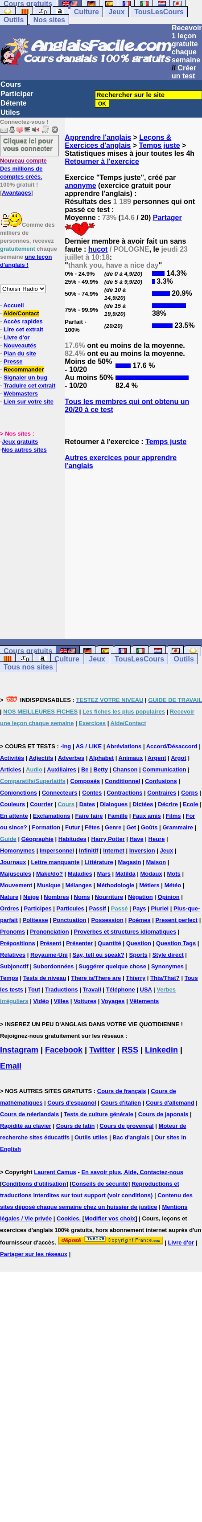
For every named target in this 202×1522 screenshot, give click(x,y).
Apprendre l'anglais (98, 137)
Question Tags (176, 943)
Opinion (169, 897)
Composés (85, 781)
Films (173, 815)
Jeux (116, 12)
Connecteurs (59, 792)
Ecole (190, 804)
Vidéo (41, 1001)
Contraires (161, 792)
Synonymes (167, 966)
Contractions (124, 792)
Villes (61, 1001)
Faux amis (146, 815)
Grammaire (177, 827)
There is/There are (96, 978)
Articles (10, 769)
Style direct (168, 954)
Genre (113, 827)
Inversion (142, 850)
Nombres (56, 897)
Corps (189, 792)
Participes (38, 908)
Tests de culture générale (98, 1114)
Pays (139, 908)
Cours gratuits (28, 651)
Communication (164, 769)
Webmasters (21, 393)
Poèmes (139, 920)
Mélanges (79, 885)
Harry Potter (108, 839)
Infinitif (88, 850)
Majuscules (15, 873)
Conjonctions (18, 792)
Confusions (161, 781)
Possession (107, 920)
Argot (178, 758)
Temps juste (159, 145)
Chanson (125, 769)
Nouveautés (20, 345)
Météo (173, 885)
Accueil (13, 305)
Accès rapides (22, 321)
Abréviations (124, 746)
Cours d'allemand (170, 1102)
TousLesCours (159, 12)
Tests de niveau (44, 978)
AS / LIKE (89, 746)
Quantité (109, 943)
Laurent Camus (55, 1172)
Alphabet (101, 758)
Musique (49, 885)
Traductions (61, 989)
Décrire (168, 804)
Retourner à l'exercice (102, 161)
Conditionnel (122, 781)
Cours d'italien (121, 1102)
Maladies (80, 873)
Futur (72, 827)
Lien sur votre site (29, 401)
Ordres (9, 908)
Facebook (63, 1049)
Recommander (24, 369)
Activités (12, 758)
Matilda (125, 873)
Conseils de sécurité (100, 1183)
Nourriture (109, 897)
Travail (92, 989)
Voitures (85, 1001)
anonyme (80, 185)
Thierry (135, 978)
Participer (16, 94)
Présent (51, 943)
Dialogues (114, 804)
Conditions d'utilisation (34, 1183)
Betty (100, 769)
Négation (140, 897)
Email (10, 1065)
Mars (104, 873)
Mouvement (16, 885)
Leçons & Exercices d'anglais (118, 141)
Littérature (98, 862)
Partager (167, 217)
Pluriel (160, 908)
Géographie (37, 839)
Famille (117, 815)
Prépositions (17, 943)
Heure (156, 839)
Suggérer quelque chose (112, 966)
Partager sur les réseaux (33, 1254)
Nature (9, 897)
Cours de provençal (126, 1125)
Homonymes (17, 850)
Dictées (142, 804)
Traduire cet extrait (29, 385)
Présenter (79, 943)
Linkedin (161, 1049)
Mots (174, 873)
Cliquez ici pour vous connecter (28, 144)
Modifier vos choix (109, 1218)
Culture (86, 12)
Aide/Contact (21, 313)
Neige (31, 897)
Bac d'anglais (130, 1137)
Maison (156, 862)
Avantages (16, 192)
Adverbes (71, 758)
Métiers (149, 885)
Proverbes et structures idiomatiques (125, 931)
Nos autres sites (24, 449)
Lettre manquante (55, 862)
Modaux (151, 873)
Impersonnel (57, 850)
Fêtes (92, 827)
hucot (98, 249)
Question (138, 943)
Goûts (149, 827)
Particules (70, 908)
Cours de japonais (163, 1114)
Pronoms (12, 931)
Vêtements (144, 1001)
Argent (157, 758)
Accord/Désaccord (172, 746)
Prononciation (49, 931)
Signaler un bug (25, 377)
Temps (9, 978)
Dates (87, 804)
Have (137, 839)
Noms (82, 897)
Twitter (102, 1049)
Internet (113, 850)
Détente (13, 103)
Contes (92, 792)
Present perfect (176, 920)
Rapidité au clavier (25, 1125)
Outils (14, 20)
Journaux (13, 862)
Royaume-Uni (49, 954)
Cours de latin (75, 1125)
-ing (65, 746)
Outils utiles (90, 1137)
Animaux (131, 758)
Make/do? (49, 873)
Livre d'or (17, 337)
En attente (14, 815)
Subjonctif (14, 966)
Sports (138, 954)
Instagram (19, 1049)
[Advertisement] (133, 554)
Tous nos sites (28, 667)
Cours (10, 84)
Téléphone (120, 989)
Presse (13, 361)
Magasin (129, 862)
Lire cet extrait (23, 329)
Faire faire (89, 815)
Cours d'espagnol (71, 1102)
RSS (130, 1049)
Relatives (12, 954)
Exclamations (51, 815)
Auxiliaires (61, 769)
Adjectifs (41, 758)
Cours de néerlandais (29, 1114)
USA (146, 989)
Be (85, 769)
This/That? (165, 978)
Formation (46, 827)
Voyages (113, 1001)
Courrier (41, 804)
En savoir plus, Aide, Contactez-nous (132, 1172)
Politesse (35, 920)
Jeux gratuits (20, 441)
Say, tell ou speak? (98, 954)
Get (131, 827)
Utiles (10, 112)
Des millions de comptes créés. (23, 168)
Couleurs (12, 804)
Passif (97, 908)
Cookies (68, 1218)
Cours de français (121, 1091)
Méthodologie (116, 885)
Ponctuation (70, 920)
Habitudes (72, 839)
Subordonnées (53, 966)
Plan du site (20, 353)
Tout (34, 989)
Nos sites (49, 20)
